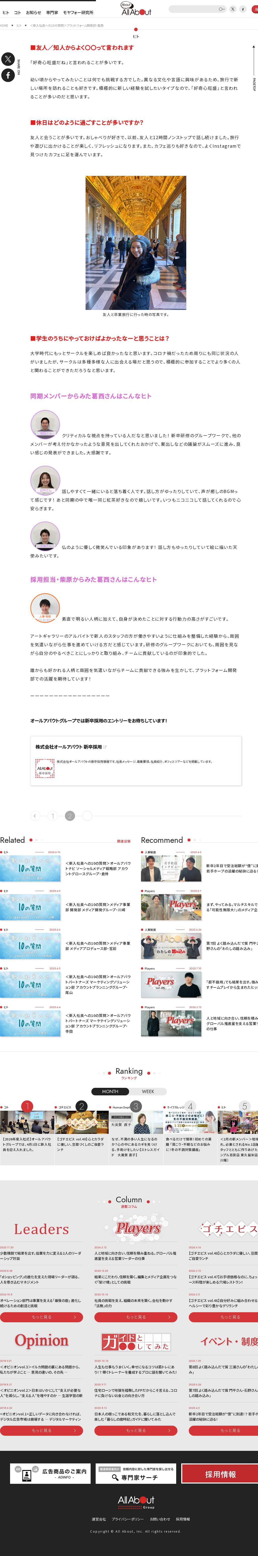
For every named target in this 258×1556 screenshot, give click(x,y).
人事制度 (150, 852)
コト (17, 12)
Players (150, 891)
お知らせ (33, 12)
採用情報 (183, 1519)
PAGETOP (254, 84)
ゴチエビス (64, 1107)
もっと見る (42, 1317)
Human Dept (121, 1107)
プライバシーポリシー (128, 1519)
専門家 (52, 12)
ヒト (6, 12)
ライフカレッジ (176, 1107)
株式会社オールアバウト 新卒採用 (68, 746)
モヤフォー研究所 (78, 12)
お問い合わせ (160, 1519)
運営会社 (99, 1519)
